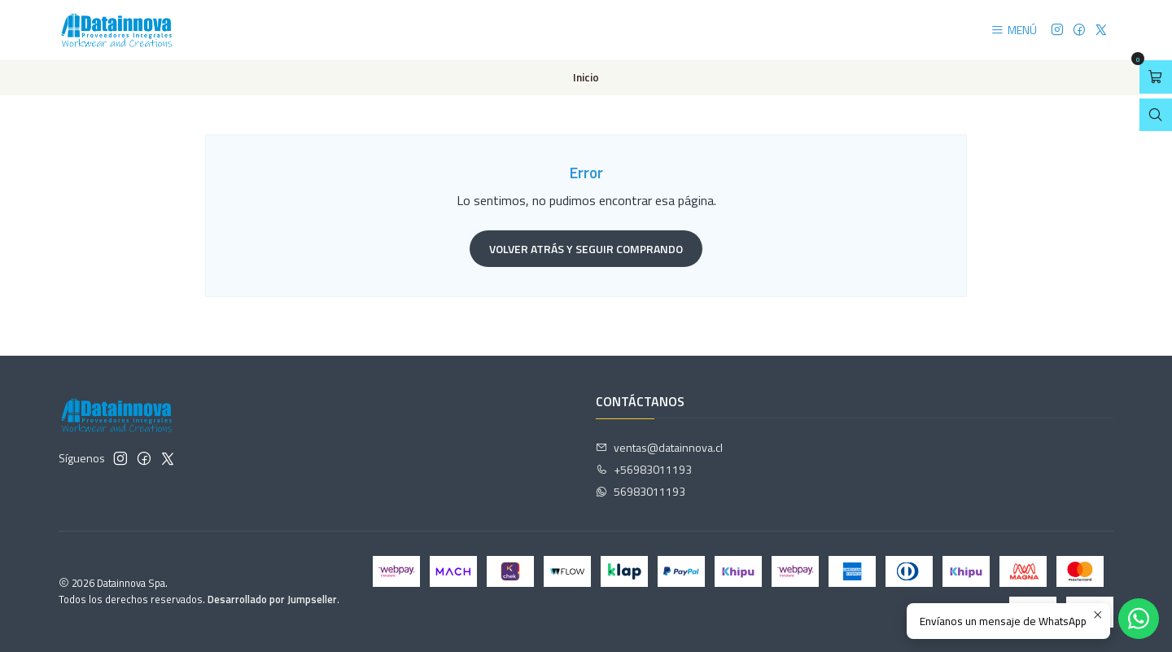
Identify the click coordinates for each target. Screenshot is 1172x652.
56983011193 (640, 491)
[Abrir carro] (1155, 77)
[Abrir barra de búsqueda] (1155, 115)
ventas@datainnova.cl (659, 447)
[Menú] (1013, 30)
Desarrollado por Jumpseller (272, 599)
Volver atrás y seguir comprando (586, 248)
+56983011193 (644, 469)
